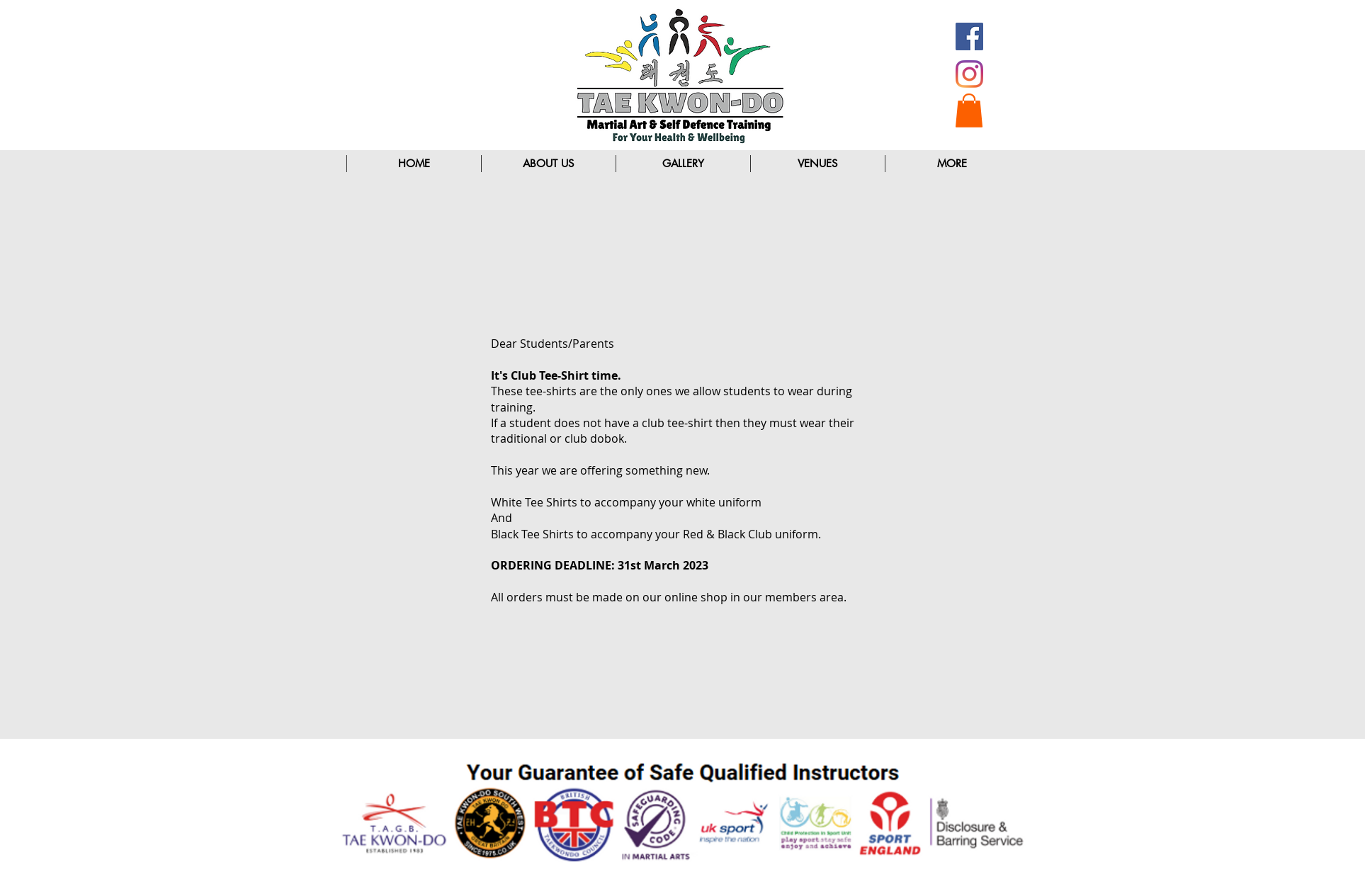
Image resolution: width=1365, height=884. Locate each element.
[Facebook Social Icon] (969, 36)
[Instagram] (969, 74)
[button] (969, 111)
